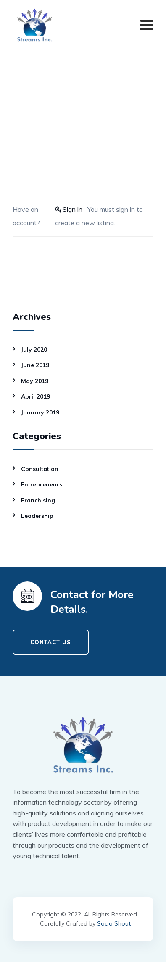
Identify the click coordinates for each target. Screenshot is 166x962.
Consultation (39, 469)
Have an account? (26, 216)
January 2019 (40, 412)
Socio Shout (114, 923)
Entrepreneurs (41, 484)
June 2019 (35, 365)
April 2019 (35, 396)
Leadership (37, 516)
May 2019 (34, 381)
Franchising (38, 500)
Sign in (72, 209)
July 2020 (34, 349)
